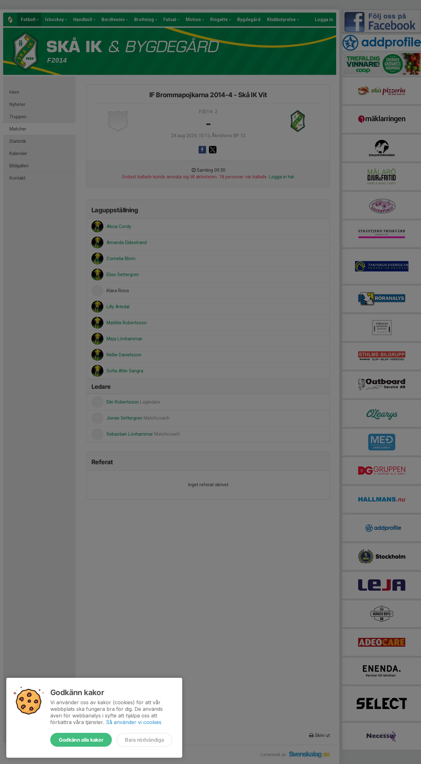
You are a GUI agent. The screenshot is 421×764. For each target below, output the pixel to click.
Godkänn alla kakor (81, 740)
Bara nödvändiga (144, 740)
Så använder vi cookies (133, 722)
